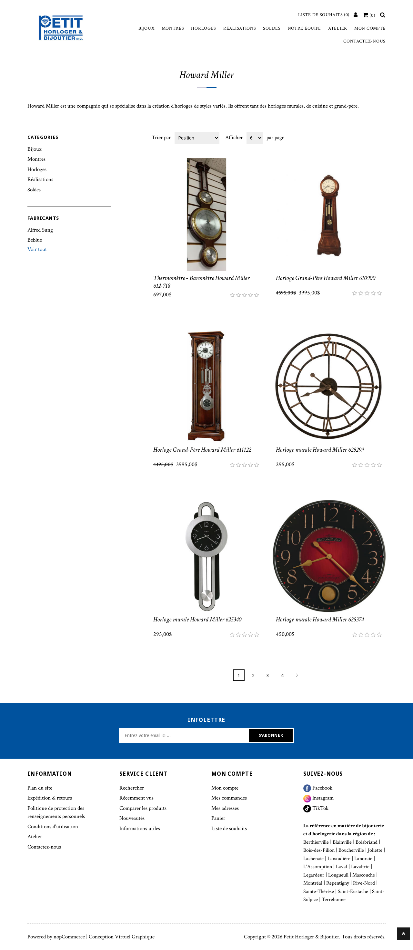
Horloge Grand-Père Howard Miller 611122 (202, 450)
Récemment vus (136, 797)
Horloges (203, 28)
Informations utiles (139, 828)
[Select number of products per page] (255, 138)
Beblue (34, 240)
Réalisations (239, 28)
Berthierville (316, 842)
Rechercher (131, 788)
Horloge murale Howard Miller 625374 (320, 619)
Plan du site (39, 788)
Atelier (337, 28)
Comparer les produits (142, 808)
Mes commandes (229, 797)
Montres (173, 28)
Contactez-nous (364, 41)
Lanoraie (363, 858)
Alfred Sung (40, 230)
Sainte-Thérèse (318, 891)
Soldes (271, 28)
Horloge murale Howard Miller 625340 (197, 619)
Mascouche (363, 875)
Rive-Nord (364, 883)
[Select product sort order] (197, 138)
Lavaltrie (360, 866)
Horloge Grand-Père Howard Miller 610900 (325, 278)
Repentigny (337, 883)
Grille (368, 137)
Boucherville (351, 850)
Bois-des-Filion (319, 850)
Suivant (297, 675)
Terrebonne (334, 899)
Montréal (312, 883)
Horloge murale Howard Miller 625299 (320, 450)
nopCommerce (69, 936)
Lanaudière (338, 858)
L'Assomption (317, 866)
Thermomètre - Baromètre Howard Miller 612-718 (201, 282)
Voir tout (37, 249)
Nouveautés (132, 818)
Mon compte (370, 28)
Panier (218, 818)
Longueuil (338, 875)
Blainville (342, 842)
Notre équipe (304, 28)
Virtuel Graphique (135, 936)
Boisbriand (367, 842)
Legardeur (313, 875)
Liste (380, 137)
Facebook (317, 788)
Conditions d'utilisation (52, 826)
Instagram (318, 797)
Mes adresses (225, 808)
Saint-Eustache (353, 891)
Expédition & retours (49, 797)
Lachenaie (313, 858)
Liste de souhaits (229, 828)
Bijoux (146, 28)
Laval (341, 866)
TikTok (315, 808)
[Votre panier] (369, 15)
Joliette (375, 850)
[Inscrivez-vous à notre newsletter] (184, 735)
